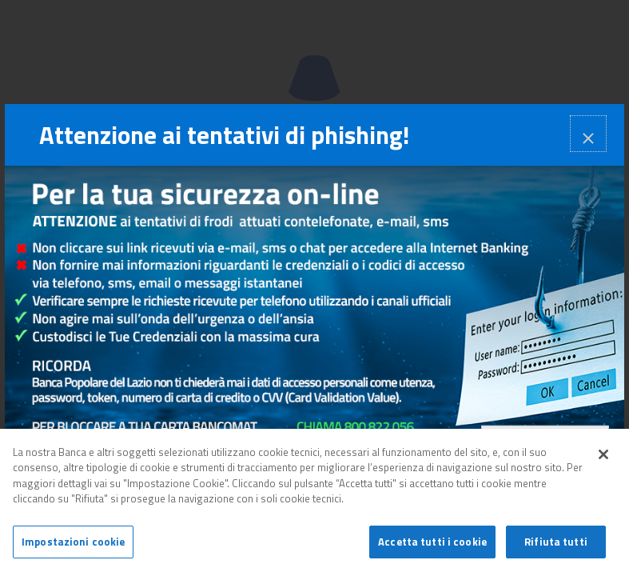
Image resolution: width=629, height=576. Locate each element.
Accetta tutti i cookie (432, 546)
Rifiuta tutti (555, 546)
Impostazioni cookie (73, 546)
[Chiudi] (603, 458)
